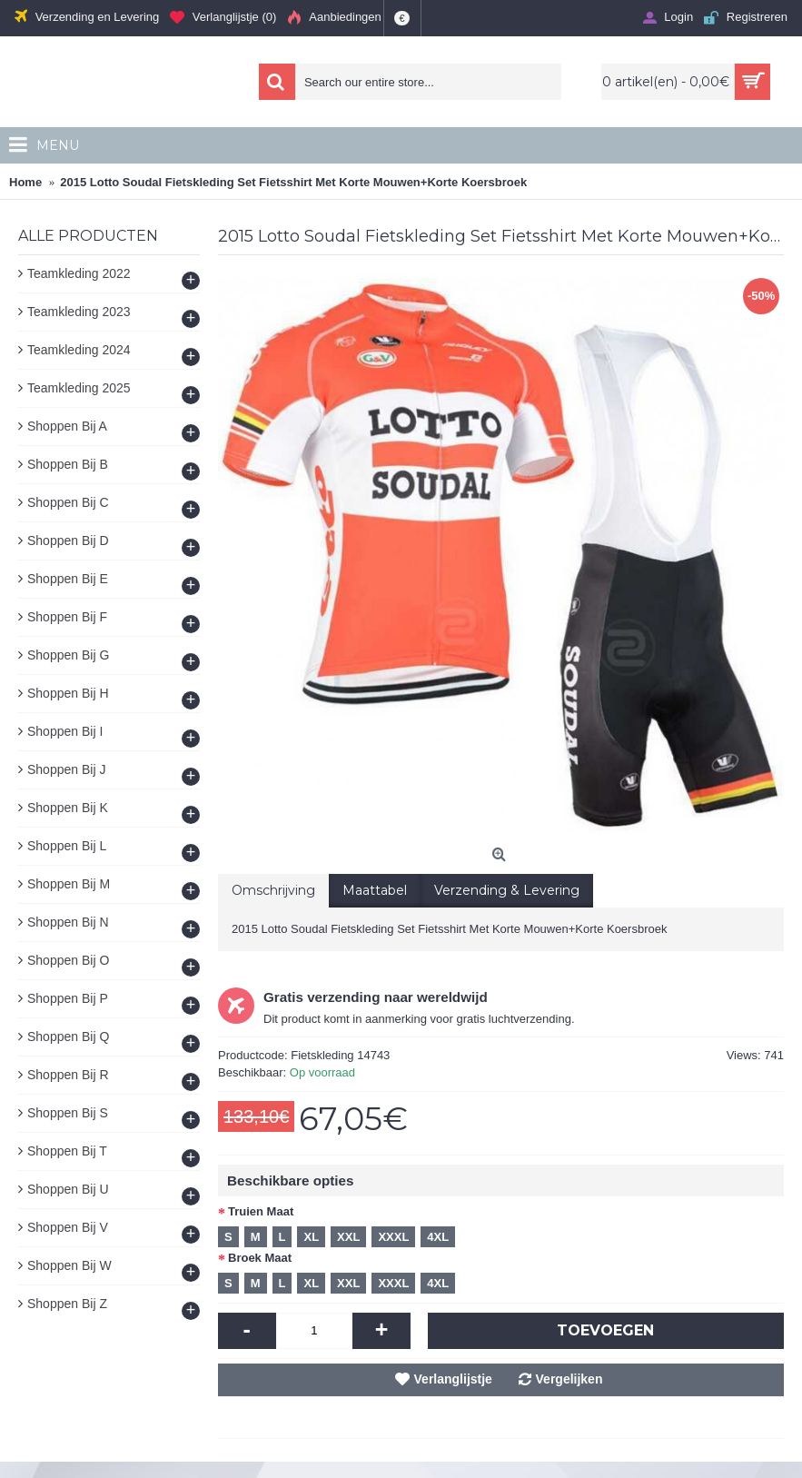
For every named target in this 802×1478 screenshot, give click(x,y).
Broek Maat (260, 1258)
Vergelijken (569, 1379)
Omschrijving (273, 890)
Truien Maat (260, 1211)
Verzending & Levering (506, 890)
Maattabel (374, 890)
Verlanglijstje (453, 1379)
